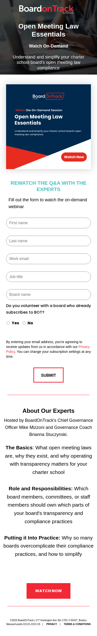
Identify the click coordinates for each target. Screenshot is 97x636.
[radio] (12, 323)
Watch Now (48, 591)
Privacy (51, 624)
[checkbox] (48, 323)
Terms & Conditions (77, 624)
